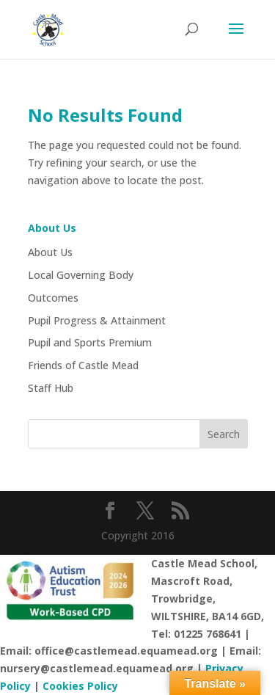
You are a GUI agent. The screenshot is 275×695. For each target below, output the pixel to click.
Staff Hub (50, 388)
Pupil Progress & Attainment (97, 320)
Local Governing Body (80, 275)
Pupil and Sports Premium (90, 342)
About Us (50, 252)
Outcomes (53, 298)
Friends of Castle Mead (83, 365)
